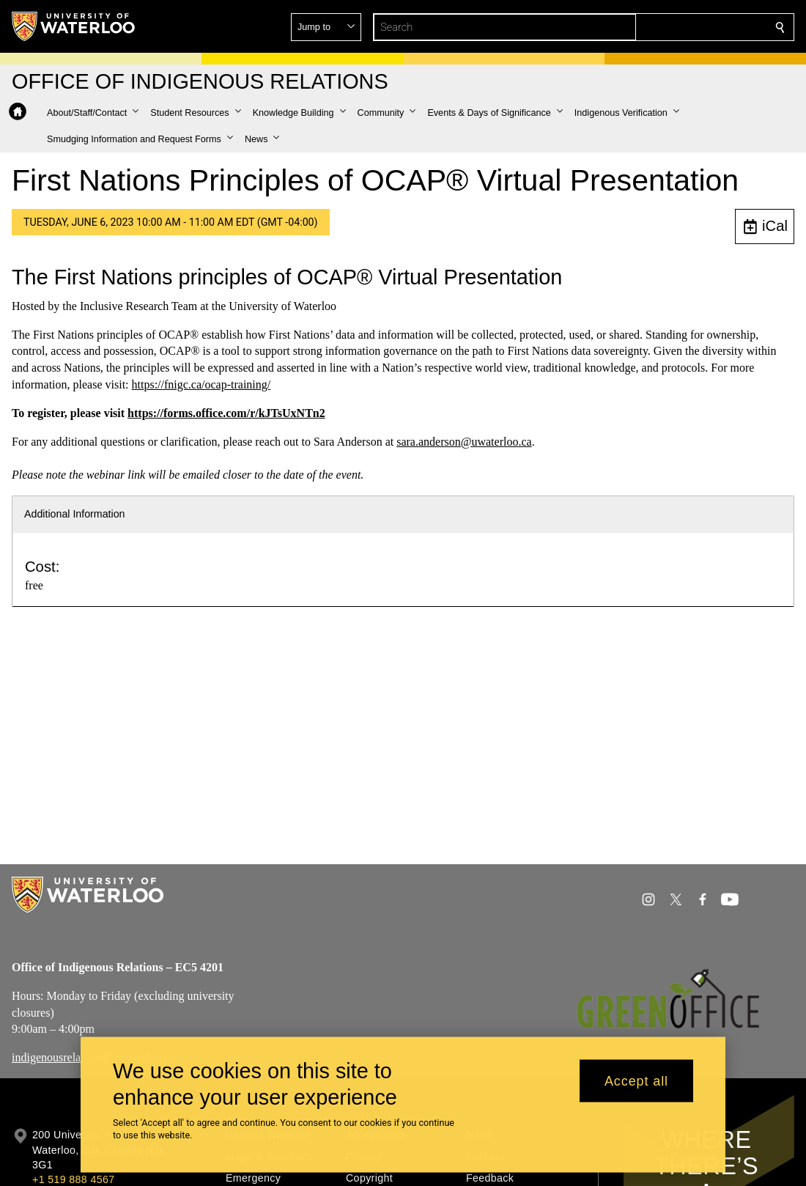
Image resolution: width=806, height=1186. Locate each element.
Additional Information (74, 514)
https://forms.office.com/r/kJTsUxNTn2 (226, 413)
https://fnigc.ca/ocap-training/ (201, 384)
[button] (674, 27)
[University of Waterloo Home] (74, 26)
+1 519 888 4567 (73, 1179)
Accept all (636, 1080)
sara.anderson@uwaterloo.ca (463, 441)
